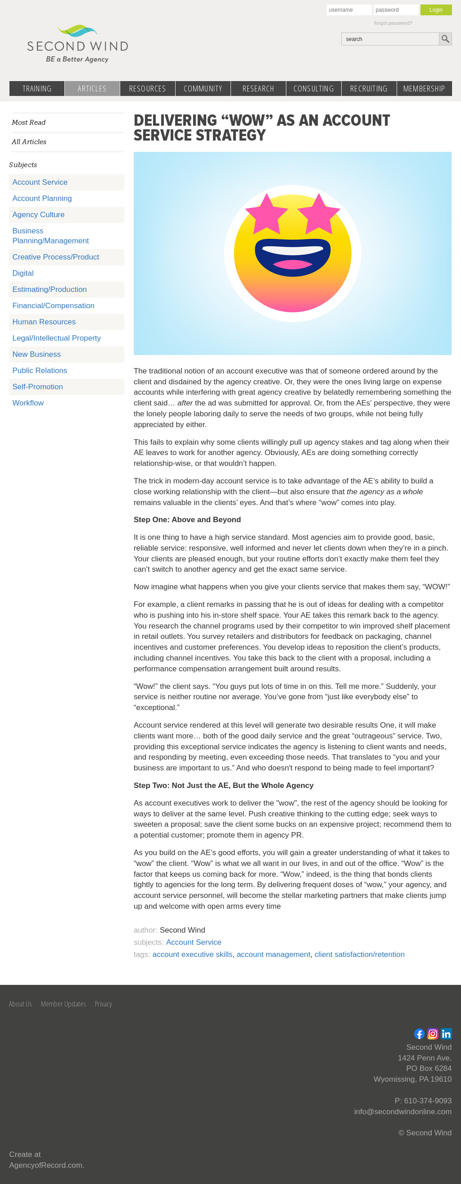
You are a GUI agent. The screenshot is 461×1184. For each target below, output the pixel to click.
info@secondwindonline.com (403, 1111)
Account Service (40, 182)
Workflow (28, 403)
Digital (22, 273)
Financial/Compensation (53, 305)
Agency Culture (38, 214)
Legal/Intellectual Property (56, 338)
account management (274, 954)
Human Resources (44, 322)
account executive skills (193, 954)
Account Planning (42, 198)
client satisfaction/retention (360, 954)
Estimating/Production (49, 289)
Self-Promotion (37, 387)
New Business (36, 354)
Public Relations (39, 370)
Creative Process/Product (55, 257)
